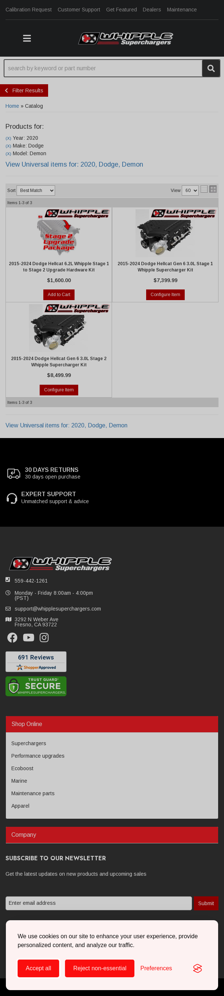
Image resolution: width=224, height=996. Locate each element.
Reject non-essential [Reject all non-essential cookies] (99, 968)
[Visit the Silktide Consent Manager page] (197, 968)
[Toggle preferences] (156, 968)
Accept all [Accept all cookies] (38, 968)
